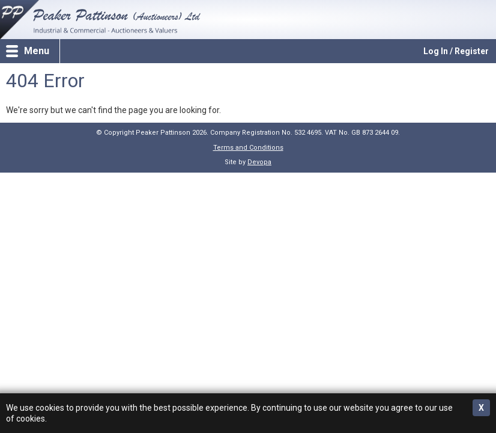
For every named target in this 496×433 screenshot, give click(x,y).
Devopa (259, 162)
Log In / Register (456, 51)
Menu (36, 51)
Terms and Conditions (248, 148)
